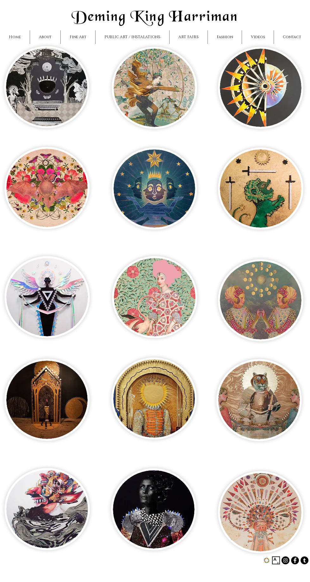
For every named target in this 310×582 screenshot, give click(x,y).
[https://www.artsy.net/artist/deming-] (276, 560)
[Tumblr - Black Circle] (304, 560)
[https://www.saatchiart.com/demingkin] (266, 560)
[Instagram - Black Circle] (285, 560)
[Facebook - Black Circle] (295, 560)
